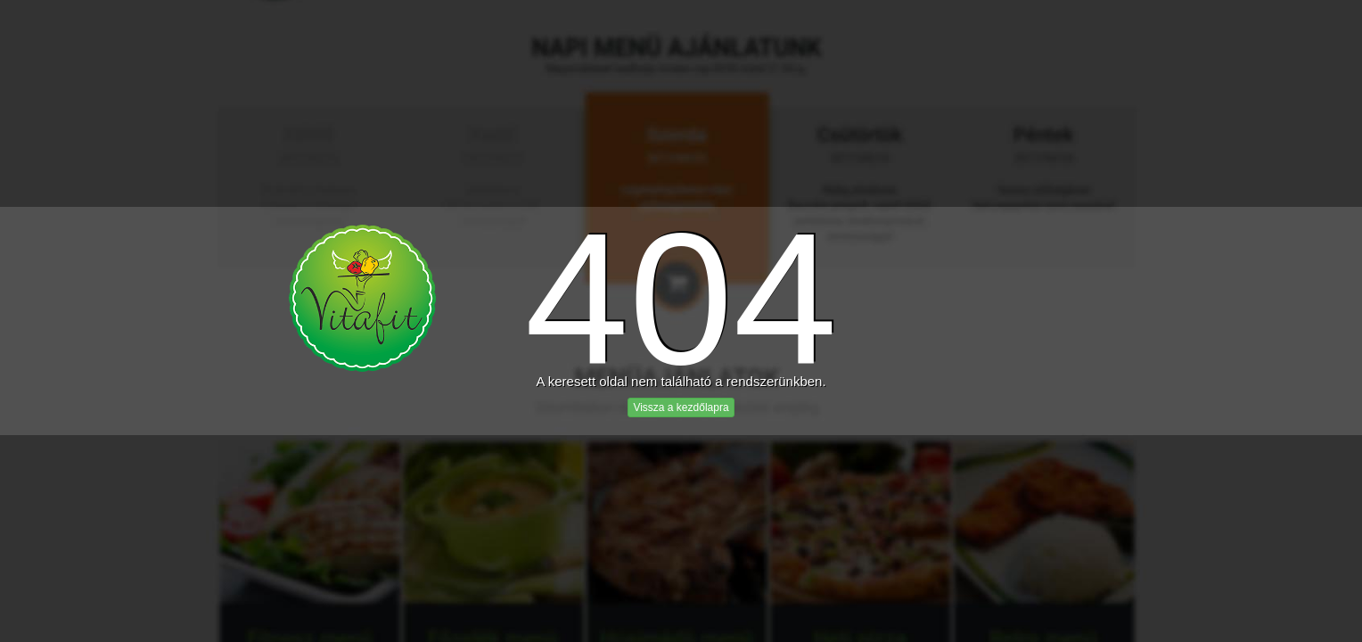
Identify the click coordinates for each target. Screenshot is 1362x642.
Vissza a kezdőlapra (680, 407)
